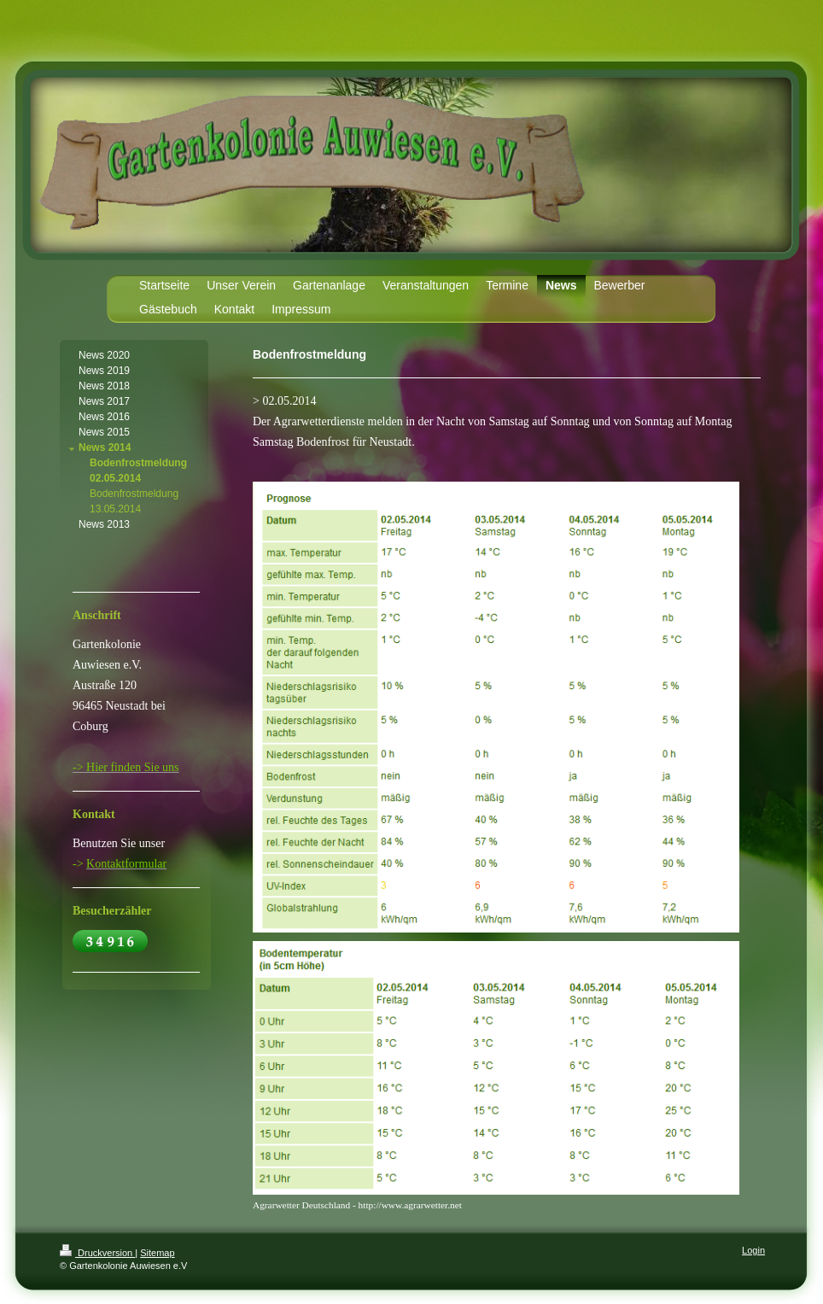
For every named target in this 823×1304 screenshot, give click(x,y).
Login (753, 1250)
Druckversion (97, 1253)
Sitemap (157, 1253)
